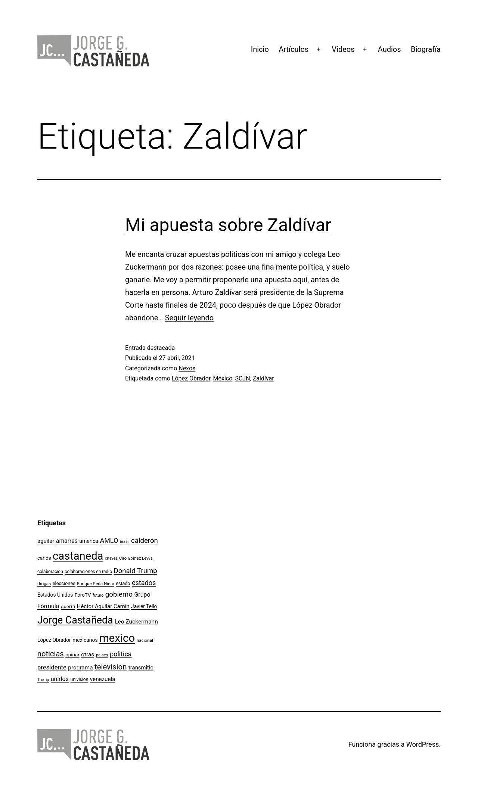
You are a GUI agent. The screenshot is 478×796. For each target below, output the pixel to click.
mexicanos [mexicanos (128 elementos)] (84, 640)
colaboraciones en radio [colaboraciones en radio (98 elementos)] (88, 571)
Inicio (260, 49)
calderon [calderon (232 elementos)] (144, 541)
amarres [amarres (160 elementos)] (67, 540)
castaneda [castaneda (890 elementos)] (78, 556)
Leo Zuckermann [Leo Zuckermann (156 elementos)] (136, 621)
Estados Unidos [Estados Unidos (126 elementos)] (55, 595)
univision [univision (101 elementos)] (79, 679)
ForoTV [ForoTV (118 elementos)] (83, 595)
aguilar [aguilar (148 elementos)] (45, 541)
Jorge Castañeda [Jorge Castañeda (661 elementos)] (75, 620)
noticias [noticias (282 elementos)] (50, 653)
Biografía (426, 49)
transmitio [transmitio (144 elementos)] (140, 667)
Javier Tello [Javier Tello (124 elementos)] (144, 606)
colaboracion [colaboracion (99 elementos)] (50, 571)
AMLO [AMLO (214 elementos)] (109, 540)
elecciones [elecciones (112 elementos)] (64, 583)
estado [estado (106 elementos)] (123, 583)
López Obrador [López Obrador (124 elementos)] (54, 640)
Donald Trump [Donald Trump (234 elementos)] (135, 571)
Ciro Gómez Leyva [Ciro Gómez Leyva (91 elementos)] (136, 558)
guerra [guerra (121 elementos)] (68, 606)
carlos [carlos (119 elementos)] (44, 558)
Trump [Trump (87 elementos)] (43, 679)
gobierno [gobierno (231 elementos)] (119, 594)
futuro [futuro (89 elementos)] (98, 595)
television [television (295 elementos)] (110, 666)
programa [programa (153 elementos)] (80, 667)
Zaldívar (263, 378)
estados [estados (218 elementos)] (144, 583)
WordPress (422, 744)
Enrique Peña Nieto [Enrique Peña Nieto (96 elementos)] (95, 583)
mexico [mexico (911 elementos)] (117, 638)
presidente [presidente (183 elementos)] (51, 667)
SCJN (242, 378)
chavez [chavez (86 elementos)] (111, 558)
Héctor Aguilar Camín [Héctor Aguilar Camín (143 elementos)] (103, 606)
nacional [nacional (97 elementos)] (145, 640)
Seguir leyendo (189, 317)
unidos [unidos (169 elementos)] (60, 678)
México (223, 378)
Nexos (187, 368)
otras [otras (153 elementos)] (87, 654)
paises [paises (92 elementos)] (102, 654)
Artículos (293, 49)
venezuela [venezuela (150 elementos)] (102, 679)
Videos (343, 49)
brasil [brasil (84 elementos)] (125, 541)
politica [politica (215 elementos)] (120, 654)
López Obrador (191, 378)
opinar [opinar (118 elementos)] (72, 654)
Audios (389, 49)
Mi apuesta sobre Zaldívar (228, 225)
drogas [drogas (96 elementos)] (44, 583)
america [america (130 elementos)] (88, 541)
